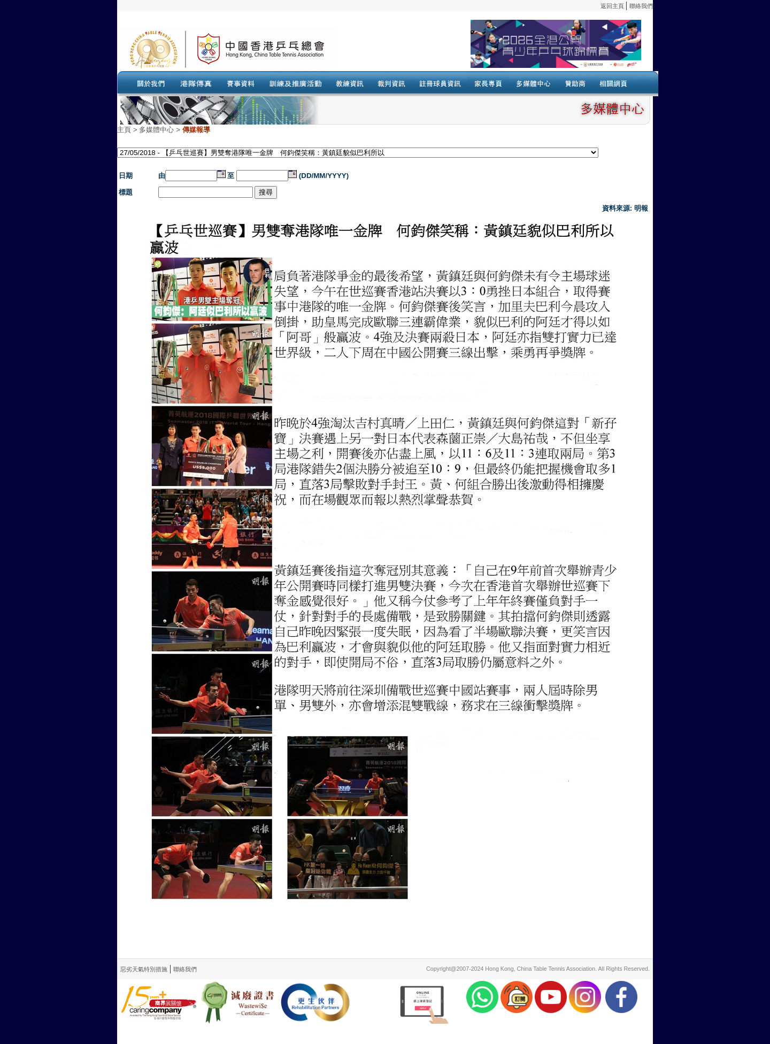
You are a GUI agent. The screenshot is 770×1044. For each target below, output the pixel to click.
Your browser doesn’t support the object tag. (488, 48)
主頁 (124, 130)
